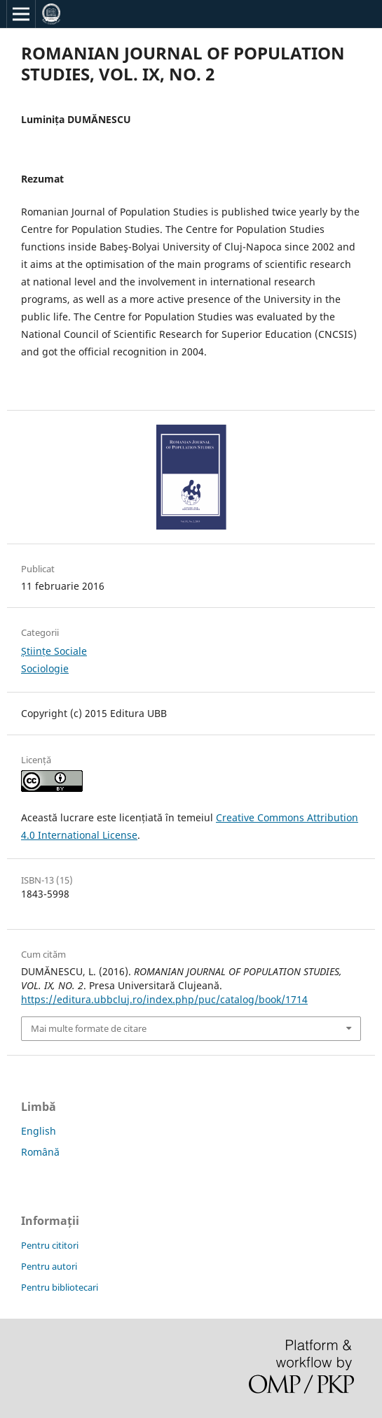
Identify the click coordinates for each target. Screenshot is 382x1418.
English (38, 1130)
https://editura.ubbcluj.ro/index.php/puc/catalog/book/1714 (164, 999)
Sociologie (45, 668)
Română (40, 1151)
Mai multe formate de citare (88, 1028)
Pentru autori (49, 1266)
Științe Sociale (54, 651)
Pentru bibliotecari (59, 1287)
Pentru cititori (50, 1245)
